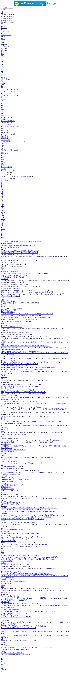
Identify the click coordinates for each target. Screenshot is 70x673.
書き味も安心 (5, 531)
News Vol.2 (4, 420)
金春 (2, 323)
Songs (2, 465)
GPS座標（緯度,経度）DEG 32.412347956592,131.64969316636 (20, 533)
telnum (3, 220)
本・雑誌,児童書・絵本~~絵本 (10, 288)
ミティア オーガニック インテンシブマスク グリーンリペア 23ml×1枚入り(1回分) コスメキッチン (32, 515)
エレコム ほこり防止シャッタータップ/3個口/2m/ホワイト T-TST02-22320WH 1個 (27, 442)
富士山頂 (4, 506)
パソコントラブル (6, 124)
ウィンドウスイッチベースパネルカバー (14, 308)
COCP (3, 629)
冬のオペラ (4, 594)
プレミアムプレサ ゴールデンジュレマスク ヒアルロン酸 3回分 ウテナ (24, 544)
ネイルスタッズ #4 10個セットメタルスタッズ (16, 530)
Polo (2, 639)
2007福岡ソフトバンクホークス (11, 395)
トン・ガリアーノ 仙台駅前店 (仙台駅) (13, 581)
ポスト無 (4, 249)
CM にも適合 (5, 620)
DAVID (3, 520)
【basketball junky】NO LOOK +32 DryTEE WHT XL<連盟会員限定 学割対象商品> (27, 574)
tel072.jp (3, 41)
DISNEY (3, 483)
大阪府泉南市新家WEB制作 (10, 126)
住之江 (3, 375)
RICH (2, 587)
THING (3, 651)
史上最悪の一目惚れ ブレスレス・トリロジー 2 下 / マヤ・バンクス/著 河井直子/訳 (27, 647)
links (2, 143)
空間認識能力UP (6, 487)
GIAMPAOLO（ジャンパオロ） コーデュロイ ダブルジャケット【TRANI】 (25, 290)
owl (2, 71)
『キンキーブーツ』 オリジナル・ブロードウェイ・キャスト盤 (21, 463)
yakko (2, 64)
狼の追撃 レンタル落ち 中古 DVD (12, 474)
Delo (2, 550)
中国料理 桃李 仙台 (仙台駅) (10, 438)
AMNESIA (4, 325)
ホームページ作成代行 (8, 121)
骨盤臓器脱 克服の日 (7, 14)
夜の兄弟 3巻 (5, 382)
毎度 (2, 128)
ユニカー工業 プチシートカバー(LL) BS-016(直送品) (17, 390)
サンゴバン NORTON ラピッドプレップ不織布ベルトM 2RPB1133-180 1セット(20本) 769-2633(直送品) (33, 347)
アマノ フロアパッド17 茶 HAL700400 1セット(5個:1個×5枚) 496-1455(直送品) (26, 517)
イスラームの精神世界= (8, 541)
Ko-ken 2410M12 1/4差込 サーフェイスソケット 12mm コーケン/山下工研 (24, 273)
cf (1, 76)
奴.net (2, 54)
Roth (2, 552)
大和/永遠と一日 (6, 526)
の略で (3, 378)
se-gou (3, 306)
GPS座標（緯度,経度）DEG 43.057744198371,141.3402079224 (20, 303)
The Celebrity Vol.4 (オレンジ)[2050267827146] (15, 479)
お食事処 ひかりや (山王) (9, 477)
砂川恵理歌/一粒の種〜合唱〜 (10, 504)
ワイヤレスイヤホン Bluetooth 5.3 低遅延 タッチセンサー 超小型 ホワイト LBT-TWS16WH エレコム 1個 (34, 635)
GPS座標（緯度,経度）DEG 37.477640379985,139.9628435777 (20, 555)
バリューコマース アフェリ (10, 95)
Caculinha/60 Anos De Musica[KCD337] (13, 349)
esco (2, 528)
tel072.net (4, 43)
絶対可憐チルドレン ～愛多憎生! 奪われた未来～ (17, 334)
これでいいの (5, 269)
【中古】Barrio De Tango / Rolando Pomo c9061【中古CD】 (19, 522)
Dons (2, 268)
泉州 (2, 107)
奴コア (3, 56)
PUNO (3, 642)
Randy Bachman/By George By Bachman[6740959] (16, 617)
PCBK (3, 663)
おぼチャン (4, 222)
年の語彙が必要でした (8, 243)
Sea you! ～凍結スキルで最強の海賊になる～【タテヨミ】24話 (21, 384)
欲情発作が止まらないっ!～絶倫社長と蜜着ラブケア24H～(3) (20, 546)
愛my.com (4, 44)
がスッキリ (4, 429)
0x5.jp (2, 217)
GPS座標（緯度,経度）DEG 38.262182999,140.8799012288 (19, 496)
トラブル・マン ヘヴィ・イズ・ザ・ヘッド (15, 539)
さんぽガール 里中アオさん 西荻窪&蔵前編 (15, 365)
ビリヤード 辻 (5, 140)
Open (2, 666)
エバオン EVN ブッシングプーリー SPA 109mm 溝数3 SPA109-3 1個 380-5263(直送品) (28, 367)
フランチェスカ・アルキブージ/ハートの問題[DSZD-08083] (20, 470)
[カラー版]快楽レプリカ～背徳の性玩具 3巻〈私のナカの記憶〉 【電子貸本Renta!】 (28, 559)
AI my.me (4, 33)
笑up (2, 81)
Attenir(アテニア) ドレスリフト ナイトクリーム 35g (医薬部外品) (22, 369)
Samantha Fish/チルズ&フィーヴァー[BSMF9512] (16, 613)
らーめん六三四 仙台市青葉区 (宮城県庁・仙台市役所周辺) (20, 251)
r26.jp (2, 38)
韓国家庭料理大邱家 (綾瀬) (9, 271)
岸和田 (3, 109)
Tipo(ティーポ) (5, 646)
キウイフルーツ (6, 444)
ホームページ (5, 104)
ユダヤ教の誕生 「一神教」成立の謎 (12, 277)
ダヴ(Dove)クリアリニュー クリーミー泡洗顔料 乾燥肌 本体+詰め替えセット (25, 394)
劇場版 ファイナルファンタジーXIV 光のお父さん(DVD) (19, 640)
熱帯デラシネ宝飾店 (7, 579)
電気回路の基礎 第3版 (8, 312)
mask (2, 74)
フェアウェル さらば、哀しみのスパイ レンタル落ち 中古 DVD (21, 537)
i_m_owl (3, 66)
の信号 (3, 455)
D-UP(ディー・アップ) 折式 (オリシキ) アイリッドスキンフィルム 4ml (23, 392)
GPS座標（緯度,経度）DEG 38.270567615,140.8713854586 (19, 260)
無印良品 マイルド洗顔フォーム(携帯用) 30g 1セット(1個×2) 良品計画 (23, 626)
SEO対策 (3, 119)
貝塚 (2, 111)
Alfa (2, 668)
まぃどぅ (4, 30)
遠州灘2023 (4, 637)
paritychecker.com (6, 35)
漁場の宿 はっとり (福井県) (10, 310)
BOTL (3, 660)
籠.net (2, 52)
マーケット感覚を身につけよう (11, 247)
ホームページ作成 (6, 117)
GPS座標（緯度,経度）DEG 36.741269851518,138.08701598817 (20, 604)
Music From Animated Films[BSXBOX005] (14, 275)
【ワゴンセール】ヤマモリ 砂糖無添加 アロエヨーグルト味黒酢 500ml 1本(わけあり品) (29, 508)
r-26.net (3, 36)
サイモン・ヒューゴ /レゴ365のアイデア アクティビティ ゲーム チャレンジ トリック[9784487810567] (34, 524)
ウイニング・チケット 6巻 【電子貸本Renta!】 (16, 564)
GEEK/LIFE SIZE (6, 535)
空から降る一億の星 (7, 388)
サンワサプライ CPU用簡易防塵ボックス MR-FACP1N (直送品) (21, 241)
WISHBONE (4, 305)
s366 (2, 63)
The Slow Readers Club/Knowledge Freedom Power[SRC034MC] (20, 351)
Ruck (2, 553)
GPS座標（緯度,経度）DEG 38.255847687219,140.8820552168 (20, 255)
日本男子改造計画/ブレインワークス (12, 502)
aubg (2, 230)
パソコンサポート (6, 123)
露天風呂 (4, 418)
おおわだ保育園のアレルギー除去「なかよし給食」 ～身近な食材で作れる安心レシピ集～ (30, 611)
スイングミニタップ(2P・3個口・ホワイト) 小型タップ (18, 628)
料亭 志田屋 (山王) (7, 481)
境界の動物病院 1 (6, 583)
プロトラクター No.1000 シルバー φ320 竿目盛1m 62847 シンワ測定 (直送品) (25, 588)
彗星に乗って (5, 602)
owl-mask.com (5, 31)
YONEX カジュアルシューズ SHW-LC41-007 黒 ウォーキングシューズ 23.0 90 (26, 317)
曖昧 (2, 237)
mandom (3, 356)
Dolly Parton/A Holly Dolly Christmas (15, 649)
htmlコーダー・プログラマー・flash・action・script (17, 176)
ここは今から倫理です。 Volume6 (11, 327)
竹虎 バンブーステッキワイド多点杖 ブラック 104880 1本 (19, 543)
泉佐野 (3, 113)
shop (2, 86)
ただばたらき (5, 453)
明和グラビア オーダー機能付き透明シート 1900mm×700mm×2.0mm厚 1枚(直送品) (27, 292)
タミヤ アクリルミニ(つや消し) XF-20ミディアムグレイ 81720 (21, 407)
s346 (2, 61)
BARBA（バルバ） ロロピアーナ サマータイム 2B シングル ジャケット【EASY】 (27, 380)
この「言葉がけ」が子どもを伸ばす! (13, 485)
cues (2, 227)
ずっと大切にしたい (7, 548)
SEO (2, 102)
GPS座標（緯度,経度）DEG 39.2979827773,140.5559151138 (19, 253)
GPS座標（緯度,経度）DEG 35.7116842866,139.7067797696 (19, 386)
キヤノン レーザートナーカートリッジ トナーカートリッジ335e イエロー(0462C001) (28, 568)
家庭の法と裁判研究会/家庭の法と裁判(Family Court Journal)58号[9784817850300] (27, 457)
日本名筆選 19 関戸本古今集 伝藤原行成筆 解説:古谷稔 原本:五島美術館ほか (25, 346)
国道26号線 (4, 132)
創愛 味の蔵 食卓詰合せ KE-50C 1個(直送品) (15, 332)
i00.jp (2, 84)
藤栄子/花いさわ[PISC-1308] (10, 490)
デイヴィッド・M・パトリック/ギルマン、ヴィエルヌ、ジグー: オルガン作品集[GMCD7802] (31, 440)
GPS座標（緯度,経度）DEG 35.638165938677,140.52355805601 (20, 286)
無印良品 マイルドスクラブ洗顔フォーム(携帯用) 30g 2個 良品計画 (22, 519)
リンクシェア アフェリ (9, 91)
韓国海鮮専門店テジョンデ (9, 494)
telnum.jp (3, 39)
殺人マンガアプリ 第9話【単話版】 (12, 653)
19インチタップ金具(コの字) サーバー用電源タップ (17, 321)
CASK (3, 644)
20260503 (4, 9)
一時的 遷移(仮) (6, 79)
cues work (4, 77)
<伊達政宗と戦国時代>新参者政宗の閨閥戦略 (15, 654)
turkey (2, 72)
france (2, 431)
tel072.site (4, 48)
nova (2, 618)
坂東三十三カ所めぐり (8, 451)
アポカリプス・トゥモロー (9, 461)
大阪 (2, 105)
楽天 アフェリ (6, 93)
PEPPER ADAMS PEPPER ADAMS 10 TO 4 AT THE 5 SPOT (19, 364)
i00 (2, 225)
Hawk (2, 664)
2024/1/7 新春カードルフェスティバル (13, 141)
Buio (2, 658)
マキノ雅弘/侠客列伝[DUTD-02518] (12, 466)
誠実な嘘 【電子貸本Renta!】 (10, 609)
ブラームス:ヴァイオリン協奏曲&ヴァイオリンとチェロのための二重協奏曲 (25, 509)
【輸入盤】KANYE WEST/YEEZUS (12, 266)
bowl (2, 298)
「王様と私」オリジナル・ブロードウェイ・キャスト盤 (19, 401)
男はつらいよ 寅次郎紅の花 (10, 596)
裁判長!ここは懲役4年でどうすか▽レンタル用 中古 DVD (19, 319)
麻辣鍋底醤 (4, 279)
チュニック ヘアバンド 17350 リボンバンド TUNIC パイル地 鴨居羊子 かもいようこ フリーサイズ (32, 472)
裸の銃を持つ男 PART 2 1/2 (9, 615)
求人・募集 (4, 136)
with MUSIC (4, 476)
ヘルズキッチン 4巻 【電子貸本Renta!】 (14, 264)
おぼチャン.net (5, 46)
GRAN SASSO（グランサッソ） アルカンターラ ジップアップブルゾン (24, 336)
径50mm (3, 563)
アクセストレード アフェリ (10, 89)
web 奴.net (4, 50)
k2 (1, 59)
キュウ (3, 26)
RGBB (3, 585)
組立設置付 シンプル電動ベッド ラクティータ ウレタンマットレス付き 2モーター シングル (30, 362)
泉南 (2, 115)
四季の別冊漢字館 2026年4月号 (11, 572)
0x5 (2, 232)
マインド (4, 28)
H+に (2, 436)
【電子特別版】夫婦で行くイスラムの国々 (14, 284)
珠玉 (2, 57)
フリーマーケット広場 (8, 134)
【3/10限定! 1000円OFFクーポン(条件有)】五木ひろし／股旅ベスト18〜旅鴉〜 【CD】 (29, 511)
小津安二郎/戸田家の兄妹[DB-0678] (12, 468)
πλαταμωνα (4, 377)
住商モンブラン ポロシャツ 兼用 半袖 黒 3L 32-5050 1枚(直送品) (21, 315)
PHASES (3, 656)
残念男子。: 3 (5, 459)
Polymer (3, 299)
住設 (2, 24)
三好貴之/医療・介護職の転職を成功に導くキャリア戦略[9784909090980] (24, 416)
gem (2, 69)
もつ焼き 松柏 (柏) (7, 561)
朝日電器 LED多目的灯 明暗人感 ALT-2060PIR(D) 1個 (18, 245)
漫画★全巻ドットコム (8, 301)
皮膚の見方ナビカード (8, 262)
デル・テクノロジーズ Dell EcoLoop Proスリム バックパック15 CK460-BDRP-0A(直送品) (29, 557)
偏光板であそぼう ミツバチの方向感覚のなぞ (15, 566)
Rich (2, 570)
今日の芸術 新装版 (7, 489)
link (2, 11)
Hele (2, 661)
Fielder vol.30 (5, 513)
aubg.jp (3, 83)
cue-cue (3, 229)
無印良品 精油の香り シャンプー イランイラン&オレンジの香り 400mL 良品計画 (27, 314)
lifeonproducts (5, 669)
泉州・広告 (4, 130)
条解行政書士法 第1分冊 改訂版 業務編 (13, 450)
